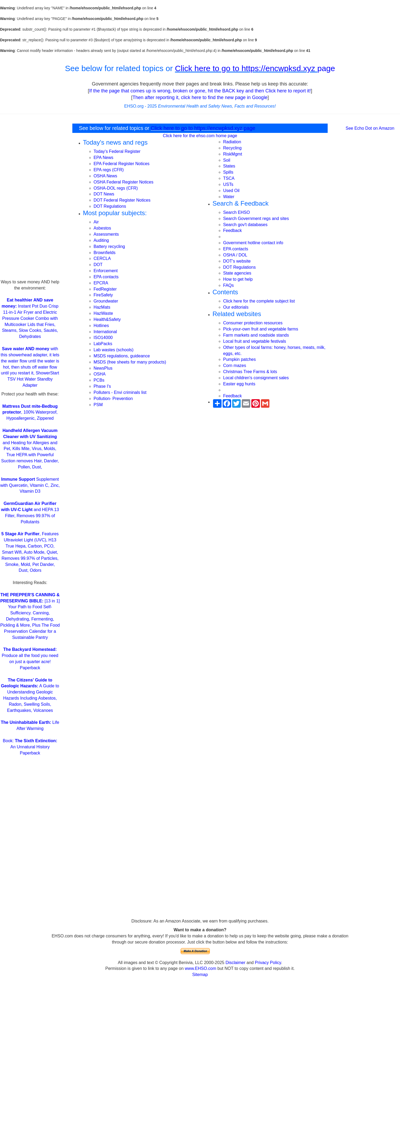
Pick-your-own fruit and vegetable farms (260, 329)
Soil (226, 160)
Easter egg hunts (239, 384)
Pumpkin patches (239, 359)
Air (96, 222)
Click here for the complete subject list (259, 301)
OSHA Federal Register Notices (123, 182)
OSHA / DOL (235, 255)
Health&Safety (107, 319)
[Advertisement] (30, 199)
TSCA (229, 178)
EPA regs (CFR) (109, 170)
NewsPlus (103, 368)
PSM (98, 404)
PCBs (99, 380)
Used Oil (231, 190)
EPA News (103, 157)
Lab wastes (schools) (114, 350)
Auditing (101, 240)
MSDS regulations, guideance (122, 356)
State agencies (237, 273)
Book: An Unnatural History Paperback (30, 746)
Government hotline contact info (253, 242)
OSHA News (105, 176)
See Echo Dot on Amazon (370, 128)
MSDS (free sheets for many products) (130, 362)
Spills (228, 172)
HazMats (102, 307)
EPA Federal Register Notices (121, 163)
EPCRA (101, 283)
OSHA (100, 374)
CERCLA (102, 258)
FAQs (228, 285)
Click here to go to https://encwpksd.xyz (246, 68)
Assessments (106, 234)
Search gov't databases (245, 224)
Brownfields (105, 252)
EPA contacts (106, 277)
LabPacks (103, 343)
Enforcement (106, 270)
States (229, 166)
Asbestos (102, 228)
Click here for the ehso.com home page (200, 135)
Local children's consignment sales (256, 377)
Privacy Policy (268, 962)
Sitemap (200, 974)
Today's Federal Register (117, 151)
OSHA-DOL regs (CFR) (116, 188)
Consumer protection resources (252, 323)
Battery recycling (109, 246)
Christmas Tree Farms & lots (250, 371)
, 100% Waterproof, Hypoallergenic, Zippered (30, 412)
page (326, 68)
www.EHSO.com (200, 968)
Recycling (232, 148)
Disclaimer (235, 962)
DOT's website (237, 261)
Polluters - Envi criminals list (120, 392)
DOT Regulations (110, 206)
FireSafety (103, 295)
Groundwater (106, 301)
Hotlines (101, 325)
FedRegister (105, 289)
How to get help (238, 279)
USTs (228, 184)
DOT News (104, 194)
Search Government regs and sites (256, 218)
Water (228, 196)
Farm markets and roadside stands (256, 335)
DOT (98, 264)
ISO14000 (103, 337)
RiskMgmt (232, 154)
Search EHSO (236, 212)
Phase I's (102, 386)
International (105, 331)
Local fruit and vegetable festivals (254, 341)
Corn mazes (234, 365)
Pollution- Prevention (113, 398)
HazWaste (103, 313)
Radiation (232, 142)
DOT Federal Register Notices (122, 200)
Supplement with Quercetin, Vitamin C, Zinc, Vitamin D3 (30, 485)
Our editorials (235, 307)
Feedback (232, 230)
